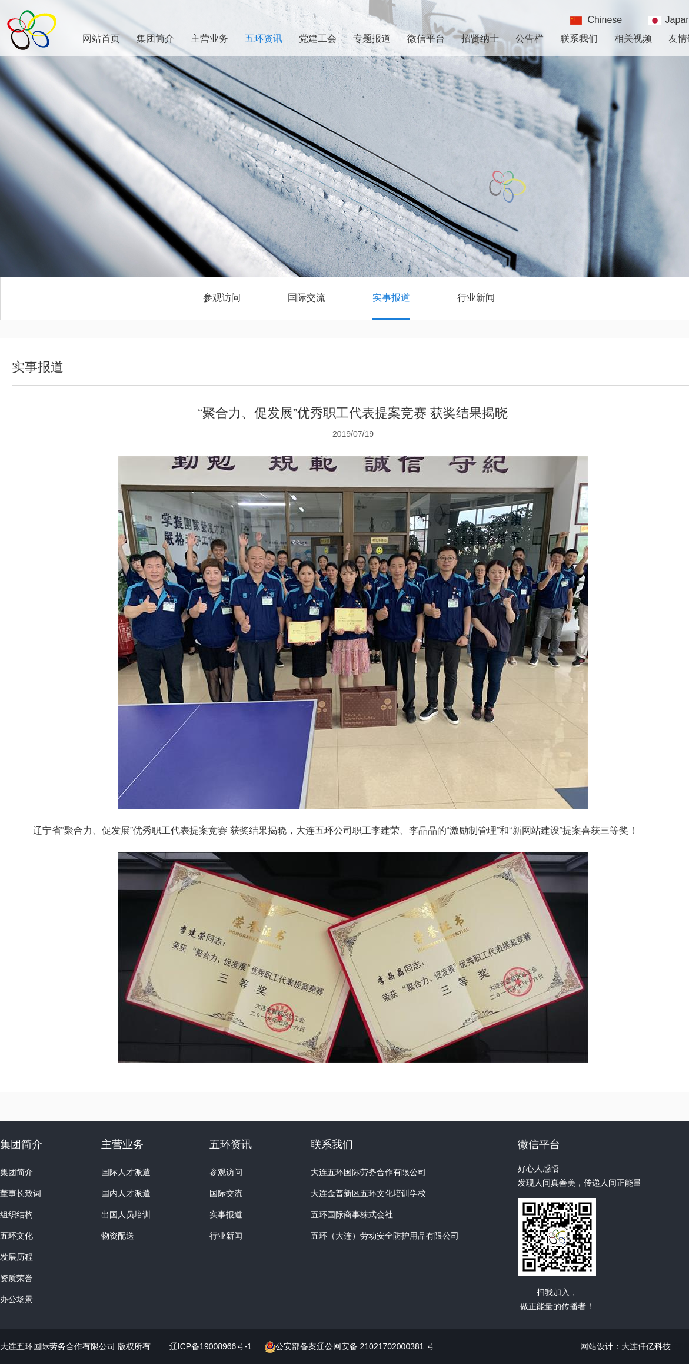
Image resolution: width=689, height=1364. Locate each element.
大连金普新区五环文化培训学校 (368, 1193)
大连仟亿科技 (646, 1346)
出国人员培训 (126, 1214)
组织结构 (16, 1214)
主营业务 (209, 39)
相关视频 (633, 39)
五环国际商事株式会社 (352, 1214)
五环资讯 (263, 39)
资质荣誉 (16, 1278)
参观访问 (222, 298)
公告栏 (529, 39)
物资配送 (117, 1235)
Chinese (605, 20)
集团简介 (155, 39)
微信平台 (426, 39)
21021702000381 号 (396, 1346)
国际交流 (306, 298)
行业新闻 (476, 298)
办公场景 (16, 1299)
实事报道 (391, 298)
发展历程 (16, 1257)
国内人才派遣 (126, 1193)
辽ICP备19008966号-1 (211, 1346)
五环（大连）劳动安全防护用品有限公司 (385, 1235)
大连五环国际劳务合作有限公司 (368, 1172)
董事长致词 (20, 1193)
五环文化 (16, 1235)
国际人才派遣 (126, 1172)
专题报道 (372, 39)
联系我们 (579, 39)
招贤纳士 (480, 39)
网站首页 (101, 39)
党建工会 (318, 39)
